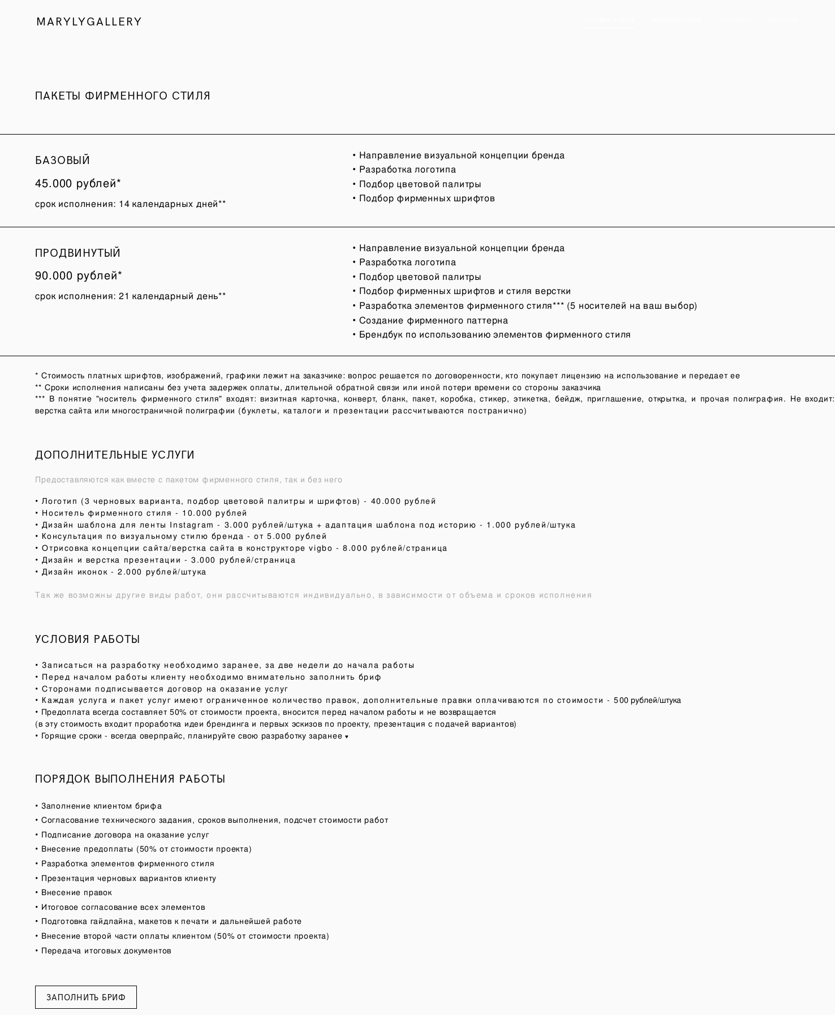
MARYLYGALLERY (90, 21)
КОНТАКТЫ (783, 20)
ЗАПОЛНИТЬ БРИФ (676, 20)
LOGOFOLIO (735, 20)
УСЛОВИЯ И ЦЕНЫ (608, 20)
